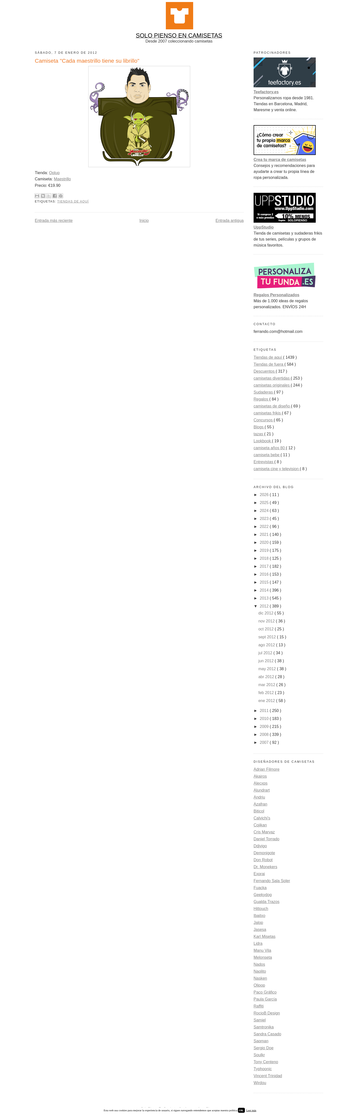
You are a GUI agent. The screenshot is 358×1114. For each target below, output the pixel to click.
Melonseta (263, 957)
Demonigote (264, 853)
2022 (265, 526)
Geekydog (263, 895)
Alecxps (261, 783)
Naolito (260, 971)
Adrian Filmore (266, 769)
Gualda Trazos (266, 902)
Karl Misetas (264, 936)
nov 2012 (267, 621)
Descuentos (265, 371)
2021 (265, 534)
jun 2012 (266, 661)
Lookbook (263, 441)
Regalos (261, 399)
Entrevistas (264, 462)
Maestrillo (62, 179)
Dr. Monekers (265, 867)
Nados (259, 964)
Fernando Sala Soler (272, 881)
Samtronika (264, 1027)
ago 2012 (267, 645)
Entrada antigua (230, 220)
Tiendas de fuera (269, 364)
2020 (265, 542)
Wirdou (260, 1083)
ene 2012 (267, 701)
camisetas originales (272, 385)
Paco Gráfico (265, 992)
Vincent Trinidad (268, 1076)
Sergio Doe (263, 1048)
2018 (265, 558)
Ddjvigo (260, 846)
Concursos (264, 420)
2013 (265, 598)
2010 (265, 718)
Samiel (260, 1020)
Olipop (259, 985)
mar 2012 (267, 685)
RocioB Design (267, 1013)
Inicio (144, 220)
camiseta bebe (267, 455)
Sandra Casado (267, 1034)
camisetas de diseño (272, 406)
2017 (265, 566)
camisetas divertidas (272, 378)
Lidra (258, 943)
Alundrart (262, 790)
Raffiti (259, 1006)
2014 (265, 590)
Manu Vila (262, 950)
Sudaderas (264, 392)
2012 (265, 606)
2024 (265, 510)
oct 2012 (266, 629)
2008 (265, 734)
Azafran (260, 804)
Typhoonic (263, 1069)
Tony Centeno (266, 1062)
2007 (265, 742)
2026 (265, 495)
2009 (265, 726)
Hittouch (261, 909)
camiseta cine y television (277, 469)
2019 (265, 550)
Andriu (259, 797)
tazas (259, 434)
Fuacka (260, 888)
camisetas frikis (268, 413)
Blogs (259, 427)
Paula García (265, 999)
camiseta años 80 (270, 448)
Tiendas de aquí (73, 201)
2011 (265, 711)
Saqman (261, 1041)
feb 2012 (266, 693)
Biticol (259, 811)
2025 (265, 503)
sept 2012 (267, 637)
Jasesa (260, 929)
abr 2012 (266, 677)
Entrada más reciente (54, 220)
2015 (265, 582)
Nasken (260, 978)
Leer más (251, 1110)
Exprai (259, 874)
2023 (265, 518)
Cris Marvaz (264, 832)
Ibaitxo (259, 915)
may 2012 (267, 669)
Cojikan (260, 825)
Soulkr (259, 1055)
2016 (265, 574)
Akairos (260, 776)
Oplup (54, 173)
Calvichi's (262, 818)
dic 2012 (266, 613)
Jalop (258, 922)
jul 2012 (265, 653)
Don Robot (263, 860)
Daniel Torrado (266, 839)
